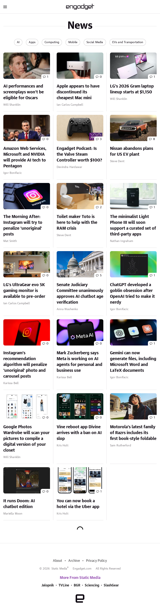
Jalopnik (47, 585)
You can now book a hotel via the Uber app (78, 504)
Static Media (59, 568)
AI (18, 42)
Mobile (72, 42)
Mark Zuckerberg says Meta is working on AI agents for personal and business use (79, 362)
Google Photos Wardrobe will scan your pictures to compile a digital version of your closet (26, 438)
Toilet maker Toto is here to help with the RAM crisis (77, 222)
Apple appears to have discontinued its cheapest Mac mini (78, 92)
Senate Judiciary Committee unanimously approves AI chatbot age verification (80, 293)
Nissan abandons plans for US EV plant (131, 151)
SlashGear (111, 585)
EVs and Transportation (127, 42)
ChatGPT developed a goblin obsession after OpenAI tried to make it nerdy (132, 293)
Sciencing (92, 585)
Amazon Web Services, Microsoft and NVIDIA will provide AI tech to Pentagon (24, 157)
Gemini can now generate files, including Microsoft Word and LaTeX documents (133, 362)
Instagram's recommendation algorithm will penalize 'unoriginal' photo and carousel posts (25, 364)
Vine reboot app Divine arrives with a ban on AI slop (79, 433)
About (57, 560)
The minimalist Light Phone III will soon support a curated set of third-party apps (133, 225)
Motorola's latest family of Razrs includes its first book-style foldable (133, 433)
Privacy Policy (96, 560)
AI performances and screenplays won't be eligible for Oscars (23, 92)
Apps (32, 42)
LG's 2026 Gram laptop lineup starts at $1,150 (132, 89)
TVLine (64, 585)
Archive (74, 560)
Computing (52, 42)
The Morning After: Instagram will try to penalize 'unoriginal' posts (22, 225)
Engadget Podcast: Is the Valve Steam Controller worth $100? (79, 154)
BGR (77, 585)
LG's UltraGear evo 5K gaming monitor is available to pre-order (24, 291)
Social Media (94, 42)
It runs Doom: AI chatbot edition (19, 504)
